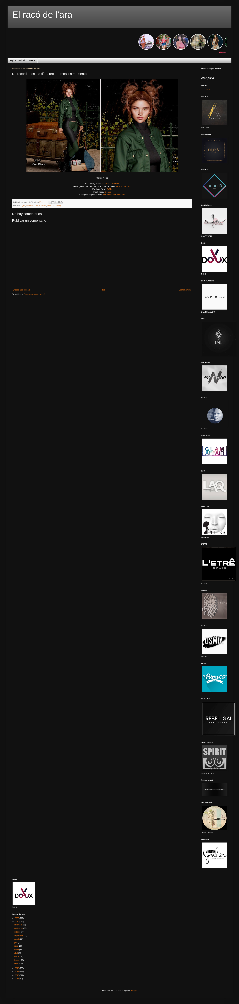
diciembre (18, 925)
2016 (17, 975)
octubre (17, 932)
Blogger (134, 990)
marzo (17, 957)
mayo (16, 950)
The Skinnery (109, 195)
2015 (17, 979)
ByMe (109, 189)
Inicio (104, 290)
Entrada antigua (184, 290)
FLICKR (206, 90)
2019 (17, 922)
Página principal (17, 60)
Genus (108, 192)
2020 (17, 918)
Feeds (32, 60)
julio (16, 942)
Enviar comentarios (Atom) (34, 294)
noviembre (18, 928)
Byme (23, 206)
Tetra (118, 186)
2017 (17, 972)
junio (16, 946)
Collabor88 (114, 183)
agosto (17, 939)
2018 (17, 968)
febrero (17, 960)
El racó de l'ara (42, 15)
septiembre (19, 935)
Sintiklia (105, 183)
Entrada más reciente (21, 290)
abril (16, 953)
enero (16, 964)
